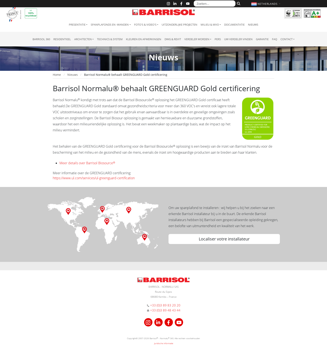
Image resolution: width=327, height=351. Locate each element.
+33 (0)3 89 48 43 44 (165, 310)
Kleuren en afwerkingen (143, 39)
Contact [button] (286, 39)
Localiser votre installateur (224, 239)
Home (57, 75)
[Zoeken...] (214, 3)
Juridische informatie (163, 343)
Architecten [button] (83, 39)
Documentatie (234, 24)
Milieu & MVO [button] (210, 24)
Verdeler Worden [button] (196, 39)
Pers (218, 39)
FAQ (274, 39)
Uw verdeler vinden (238, 39)
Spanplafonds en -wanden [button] (110, 24)
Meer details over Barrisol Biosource (87, 163)
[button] (266, 4)
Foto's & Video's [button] (145, 24)
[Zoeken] (238, 3)
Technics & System (110, 39)
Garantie (262, 39)
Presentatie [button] (77, 24)
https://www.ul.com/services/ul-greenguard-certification (94, 178)
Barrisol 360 (41, 39)
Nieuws (253, 24)
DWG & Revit (173, 39)
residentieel (62, 39)
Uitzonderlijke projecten (179, 24)
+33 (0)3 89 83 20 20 (165, 305)
